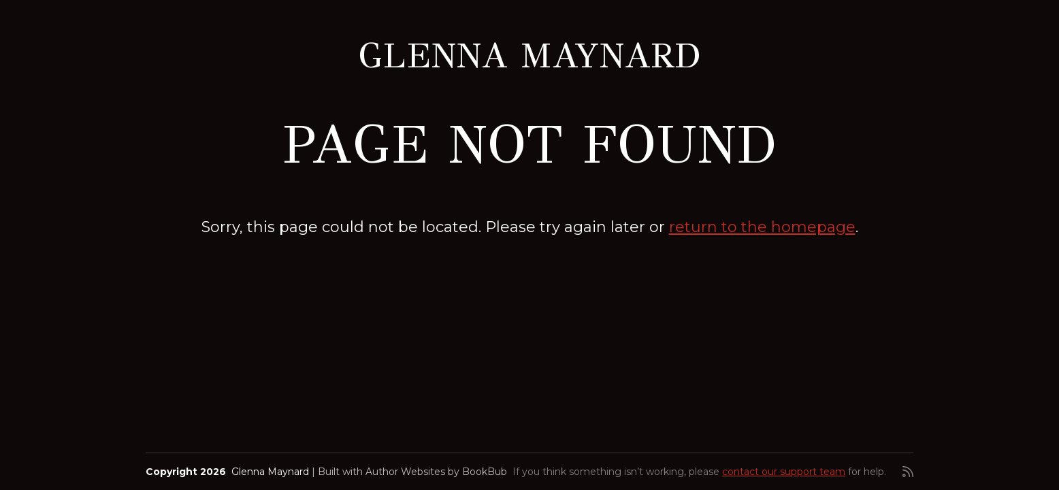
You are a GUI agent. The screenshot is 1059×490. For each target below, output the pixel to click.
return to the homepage (762, 227)
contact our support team (783, 472)
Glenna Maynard (529, 55)
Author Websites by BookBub (436, 472)
